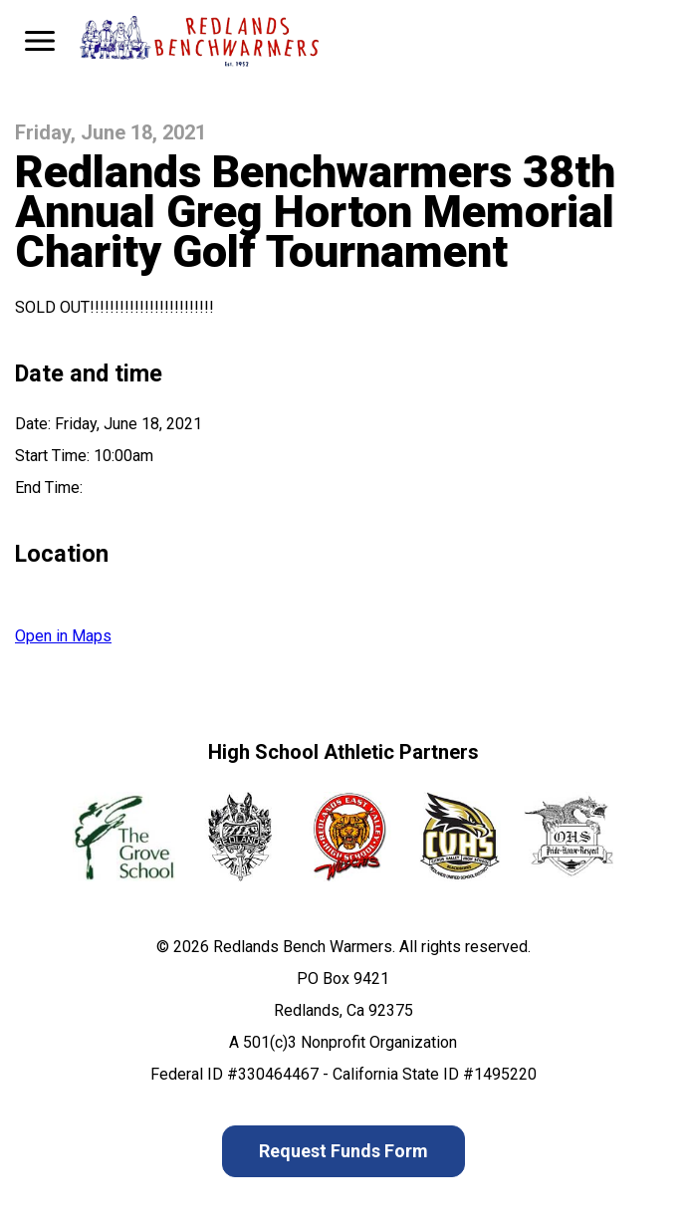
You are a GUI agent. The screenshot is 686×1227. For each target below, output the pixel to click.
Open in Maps (63, 635)
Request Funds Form (343, 1150)
